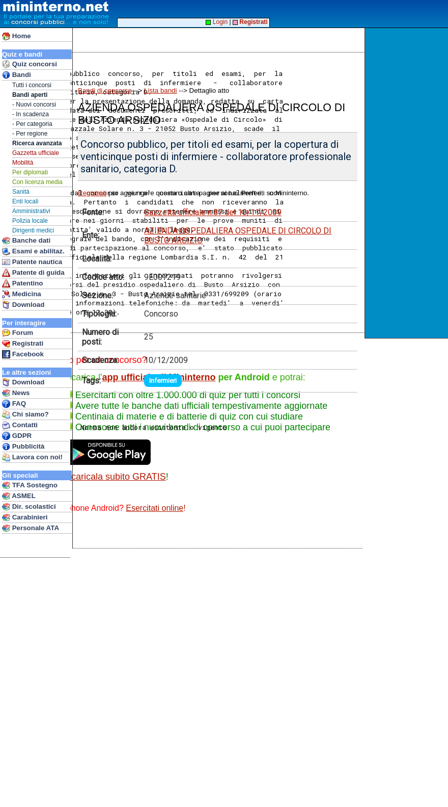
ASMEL (19, 496)
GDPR (17, 436)
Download (23, 305)
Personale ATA (30, 528)
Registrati (22, 344)
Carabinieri (24, 517)
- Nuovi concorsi (34, 104)
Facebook (23, 354)
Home (16, 36)
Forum (17, 333)
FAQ (14, 404)
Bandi (16, 75)
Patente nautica (32, 262)
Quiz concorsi (29, 64)
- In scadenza (30, 114)
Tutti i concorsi (31, 85)
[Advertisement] (407, 183)
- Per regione (29, 133)
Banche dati (26, 241)
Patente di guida (33, 273)
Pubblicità (23, 446)
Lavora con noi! (32, 457)
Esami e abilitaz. (33, 251)
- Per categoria (32, 123)
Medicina (21, 294)
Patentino (22, 283)
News (16, 393)
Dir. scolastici (29, 507)
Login (217, 21)
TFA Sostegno (30, 485)
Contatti (20, 425)
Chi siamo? (25, 414)
